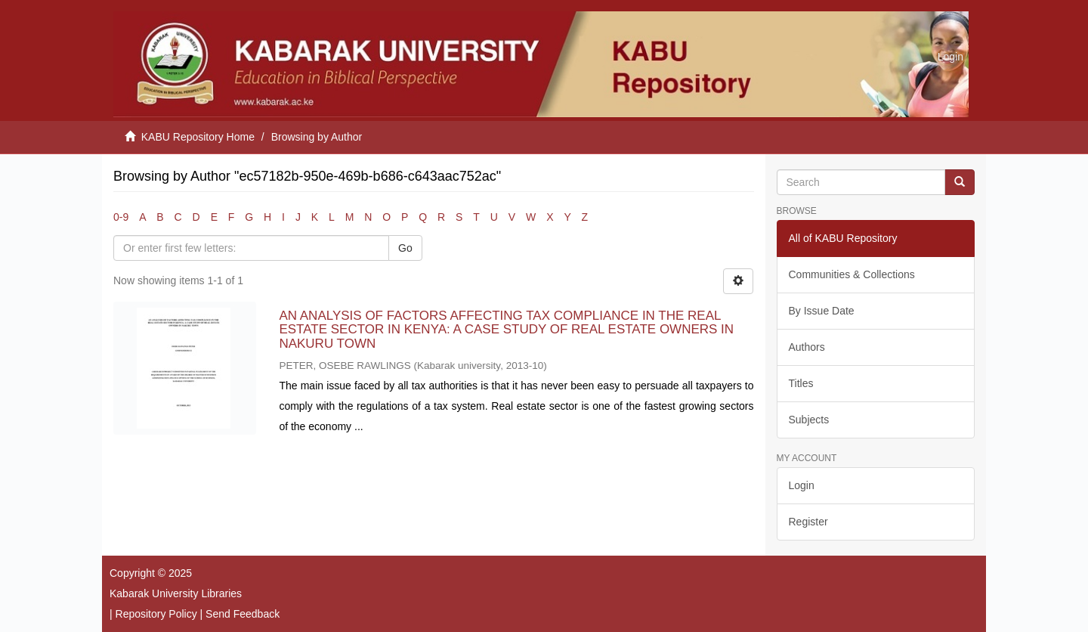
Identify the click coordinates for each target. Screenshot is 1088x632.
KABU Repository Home (198, 137)
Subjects (809, 420)
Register (808, 522)
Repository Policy (156, 614)
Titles (801, 383)
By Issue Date (822, 311)
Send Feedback (243, 614)
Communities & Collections (852, 274)
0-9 (120, 217)
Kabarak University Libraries (176, 593)
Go (405, 248)
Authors (807, 347)
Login (801, 485)
